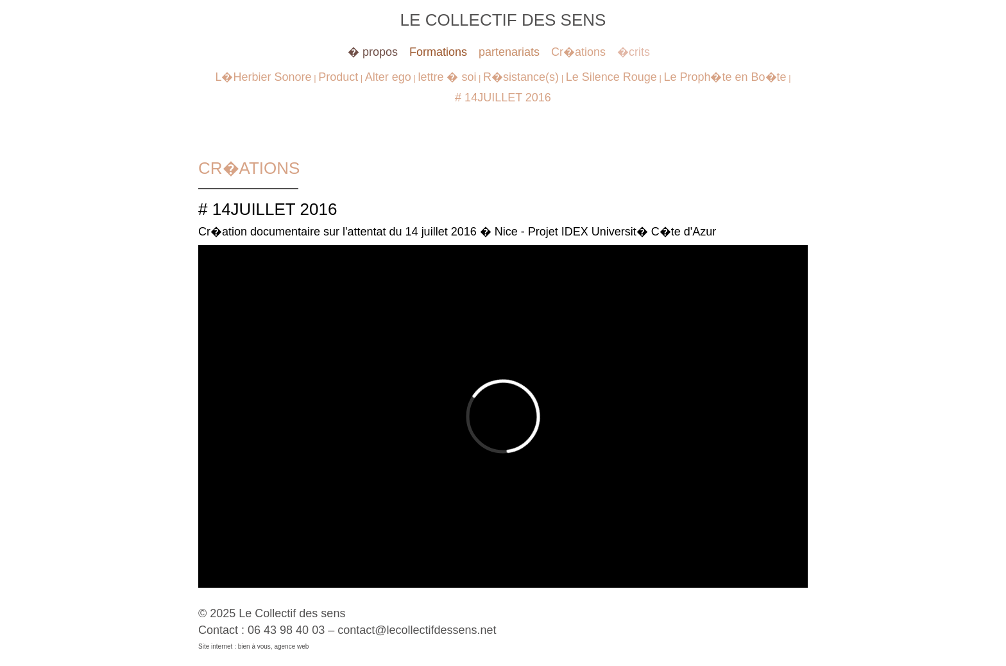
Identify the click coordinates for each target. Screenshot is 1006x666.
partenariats (509, 52)
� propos (373, 52)
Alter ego (388, 77)
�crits (633, 52)
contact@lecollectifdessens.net (416, 630)
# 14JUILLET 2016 (503, 97)
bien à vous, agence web (273, 646)
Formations (438, 52)
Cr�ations (578, 52)
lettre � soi (447, 77)
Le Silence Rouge (611, 77)
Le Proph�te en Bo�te (724, 77)
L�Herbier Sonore (263, 77)
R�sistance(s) (521, 77)
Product (338, 77)
